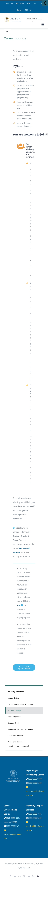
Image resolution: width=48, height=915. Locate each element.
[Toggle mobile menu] (43, 24)
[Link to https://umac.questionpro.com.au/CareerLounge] (22, 605)
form (19, 605)
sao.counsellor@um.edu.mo (35, 791)
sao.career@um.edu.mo (13, 834)
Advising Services (16, 691)
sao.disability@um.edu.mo (35, 826)
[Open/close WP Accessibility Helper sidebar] (45, 3)
